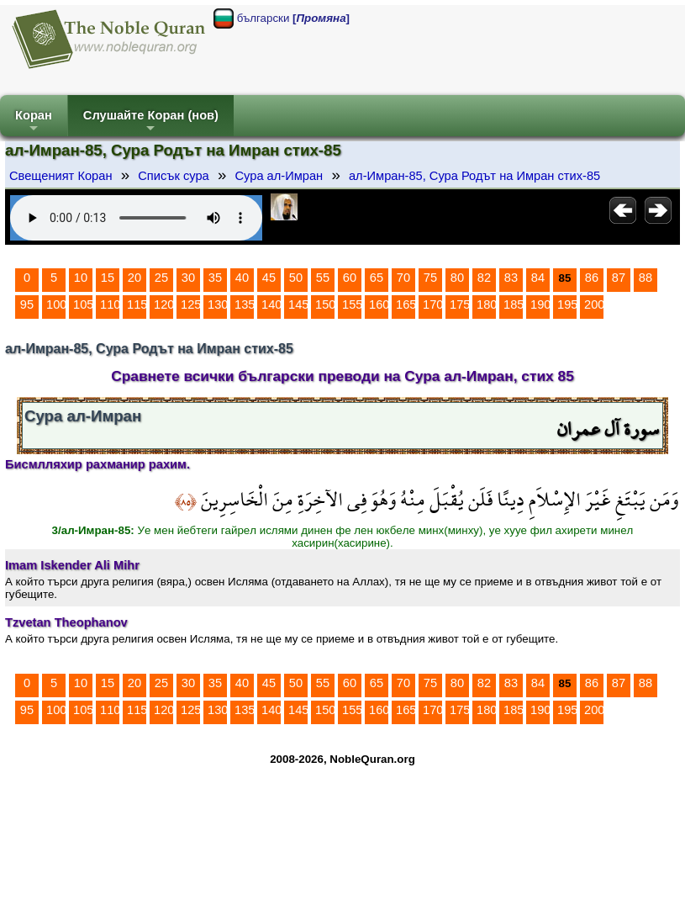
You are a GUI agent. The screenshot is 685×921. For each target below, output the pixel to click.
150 (325, 304)
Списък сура (173, 176)
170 (433, 304)
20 (134, 277)
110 (110, 304)
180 (487, 304)
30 (188, 277)
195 (567, 304)
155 (352, 304)
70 (403, 277)
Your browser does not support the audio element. (136, 218)
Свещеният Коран (61, 176)
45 (269, 277)
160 (379, 304)
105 (83, 304)
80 (457, 277)
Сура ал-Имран (278, 176)
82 (484, 277)
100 (56, 304)
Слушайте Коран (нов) (151, 122)
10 (80, 277)
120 (164, 304)
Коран (33, 122)
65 (376, 277)
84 (538, 277)
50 (296, 277)
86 (591, 277)
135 (244, 304)
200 (594, 304)
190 (540, 304)
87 (618, 277)
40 (242, 277)
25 (161, 277)
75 (430, 277)
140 (271, 304)
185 (513, 304)
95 (27, 304)
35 (215, 277)
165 (406, 304)
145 (298, 304)
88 (645, 277)
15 (107, 277)
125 (191, 304)
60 (349, 277)
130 (218, 304)
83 (511, 277)
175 (460, 304)
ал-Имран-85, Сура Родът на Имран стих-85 (474, 176)
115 (137, 304)
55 (322, 277)
